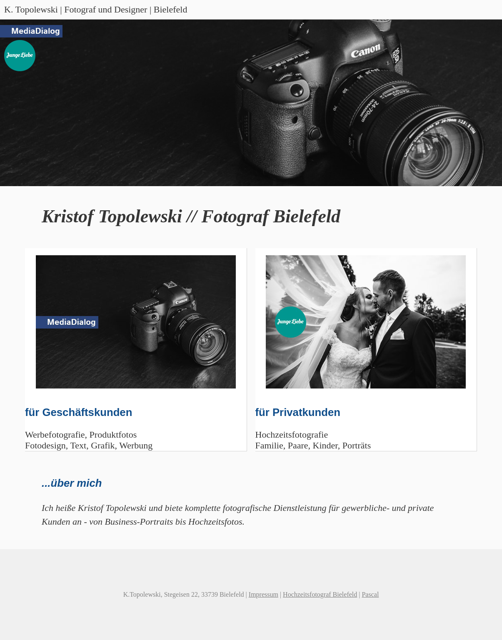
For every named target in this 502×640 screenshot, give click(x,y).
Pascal (370, 594)
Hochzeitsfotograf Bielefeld (320, 594)
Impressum (263, 594)
